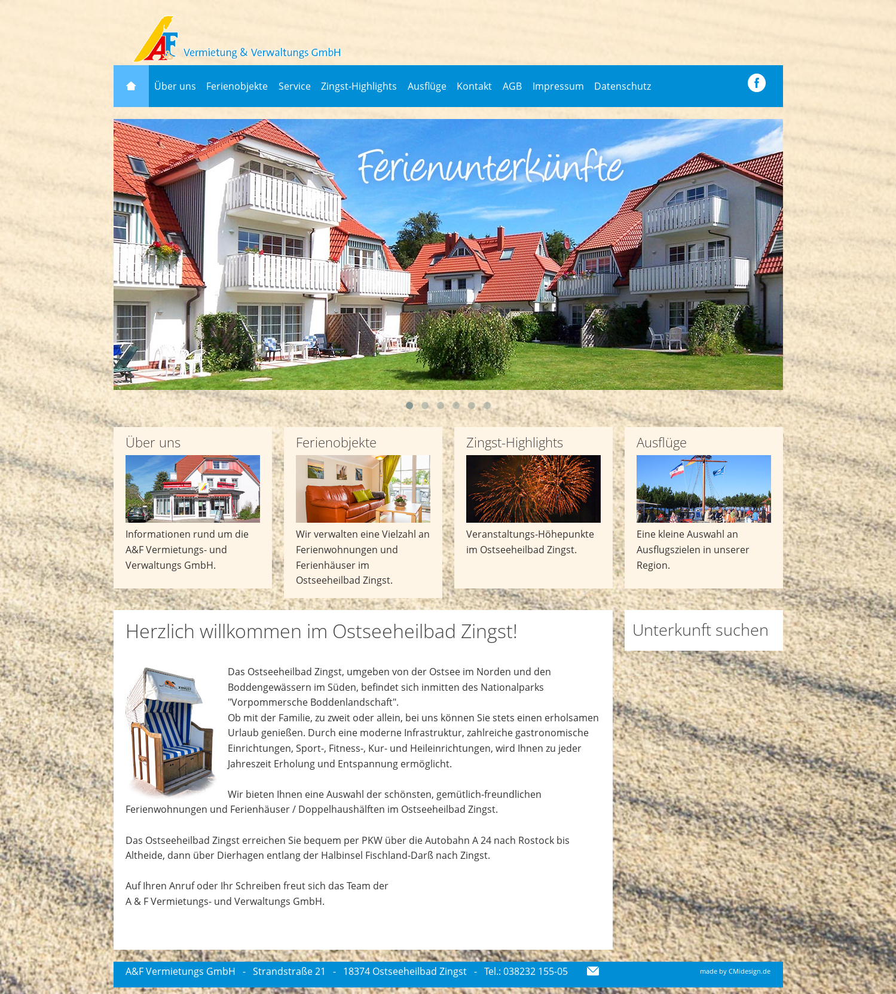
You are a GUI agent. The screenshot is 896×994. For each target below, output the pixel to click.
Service (295, 86)
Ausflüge (427, 86)
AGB (512, 86)
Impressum (558, 86)
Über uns (175, 86)
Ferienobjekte (237, 86)
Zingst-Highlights (359, 86)
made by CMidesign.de (735, 970)
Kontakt (474, 86)
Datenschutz (622, 86)
